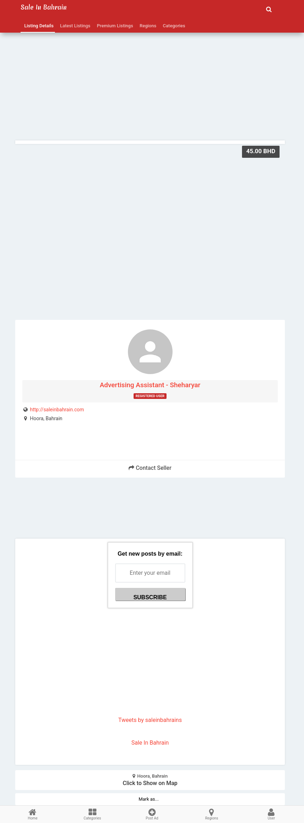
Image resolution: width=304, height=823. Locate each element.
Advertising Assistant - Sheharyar (150, 385)
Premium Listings (114, 25)
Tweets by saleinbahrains (150, 720)
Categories (173, 25)
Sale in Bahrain (44, 7)
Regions (147, 25)
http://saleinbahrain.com (57, 409)
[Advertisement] (150, 71)
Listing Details (38, 25)
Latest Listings (74, 25)
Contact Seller (150, 468)
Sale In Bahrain (150, 742)
